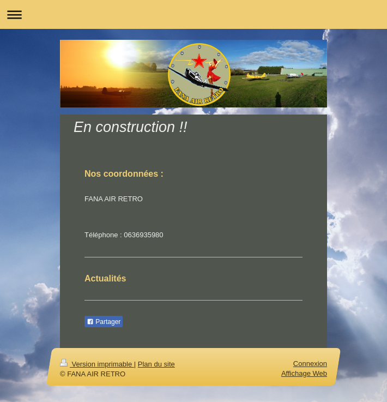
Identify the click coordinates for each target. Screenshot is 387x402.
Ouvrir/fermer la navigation (193, 14)
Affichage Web (304, 373)
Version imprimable (97, 364)
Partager (103, 322)
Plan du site (156, 364)
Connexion (310, 363)
